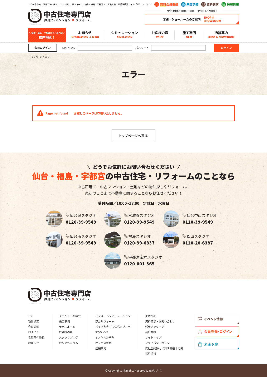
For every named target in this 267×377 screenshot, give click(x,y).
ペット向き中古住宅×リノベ (113, 327)
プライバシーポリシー (158, 343)
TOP (30, 316)
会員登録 (33, 327)
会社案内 (150, 332)
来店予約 (150, 316)
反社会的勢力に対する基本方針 (164, 348)
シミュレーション (124, 35)
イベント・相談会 (70, 316)
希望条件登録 (36, 337)
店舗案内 (221, 35)
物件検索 (33, 321)
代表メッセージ (154, 327)
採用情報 (150, 353)
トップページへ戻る (133, 136)
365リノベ (101, 332)
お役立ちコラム (68, 343)
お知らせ (85, 35)
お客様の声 (159, 35)
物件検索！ (47, 35)
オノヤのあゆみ (104, 337)
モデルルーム (67, 327)
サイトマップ (153, 337)
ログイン (33, 332)
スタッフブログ (68, 337)
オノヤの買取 (103, 343)
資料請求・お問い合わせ (160, 321)
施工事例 (189, 35)
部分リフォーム (104, 321)
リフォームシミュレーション (113, 316)
